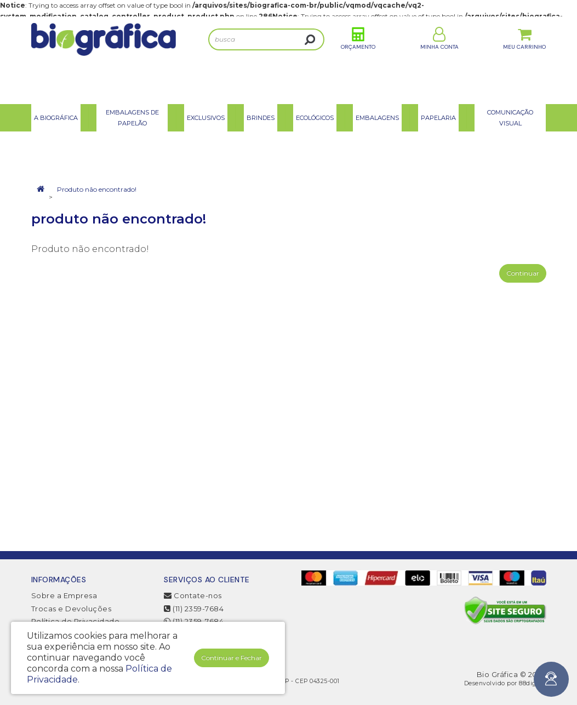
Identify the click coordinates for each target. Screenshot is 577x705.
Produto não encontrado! (96, 189)
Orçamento (358, 59)
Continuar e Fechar (231, 658)
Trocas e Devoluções (71, 608)
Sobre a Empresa (64, 595)
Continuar (522, 273)
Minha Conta (439, 59)
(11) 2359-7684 (194, 608)
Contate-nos (193, 595)
